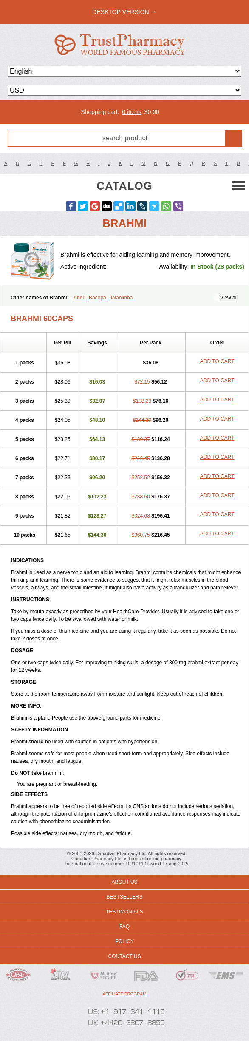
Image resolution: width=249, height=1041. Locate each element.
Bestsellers (124, 897)
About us (124, 882)
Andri (79, 298)
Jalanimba (121, 298)
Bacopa (97, 298)
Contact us (124, 956)
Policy (124, 941)
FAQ (124, 927)
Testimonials (124, 912)
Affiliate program (124, 994)
